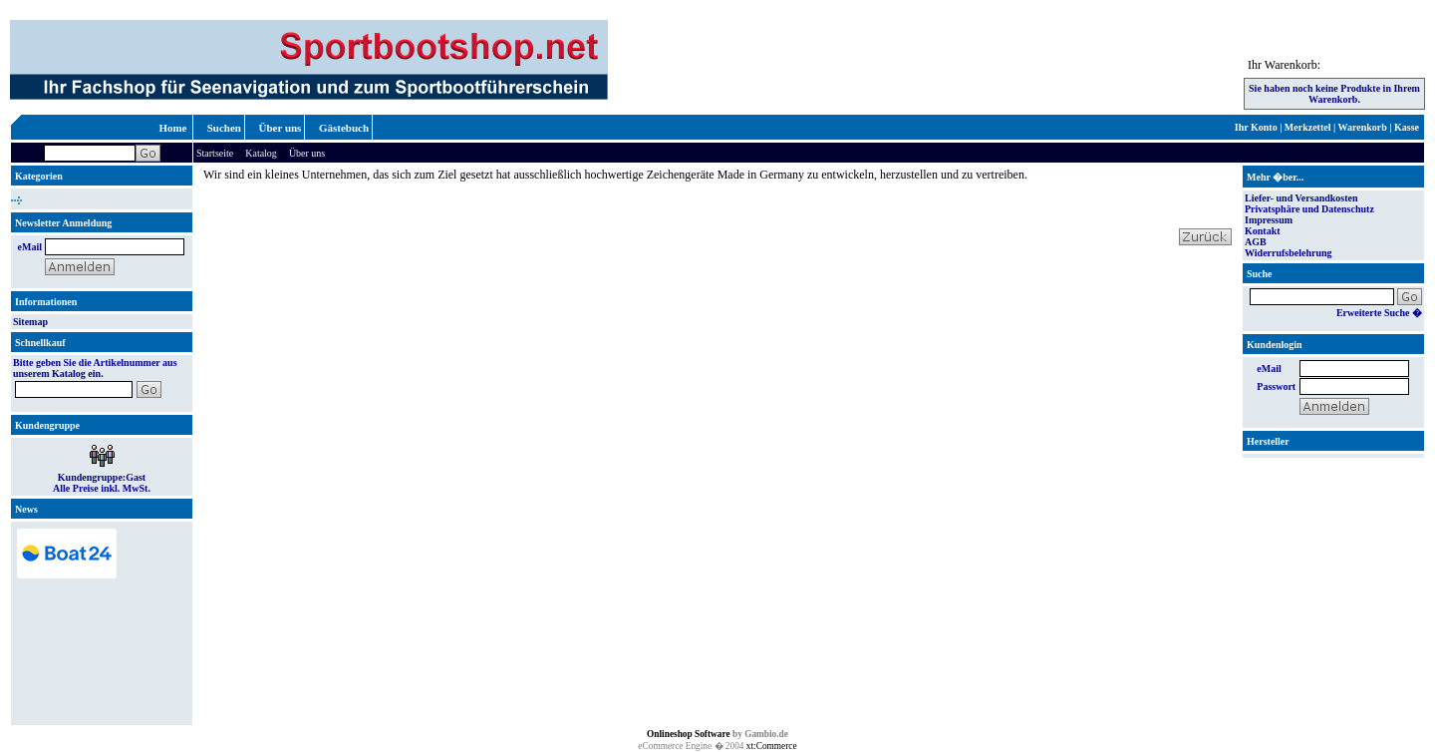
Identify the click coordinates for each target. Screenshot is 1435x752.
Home (172, 128)
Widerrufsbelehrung (1288, 252)
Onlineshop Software (688, 734)
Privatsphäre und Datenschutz (1309, 208)
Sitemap (30, 321)
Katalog (261, 153)
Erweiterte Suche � (1379, 312)
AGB (1256, 241)
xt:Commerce (771, 746)
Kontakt (1263, 230)
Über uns (280, 128)
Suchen (224, 128)
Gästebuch (344, 128)
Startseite (214, 153)
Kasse (1406, 127)
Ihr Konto (1256, 127)
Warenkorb (1362, 127)
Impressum (1268, 219)
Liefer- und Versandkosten (1301, 197)
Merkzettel (1308, 127)
